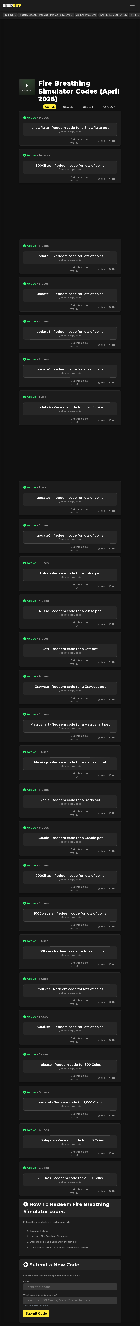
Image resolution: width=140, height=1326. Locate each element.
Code (26, 1281)
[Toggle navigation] (132, 5)
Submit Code (36, 1313)
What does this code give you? (40, 1295)
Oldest (88, 106)
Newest (69, 106)
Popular (108, 106)
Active (50, 106)
